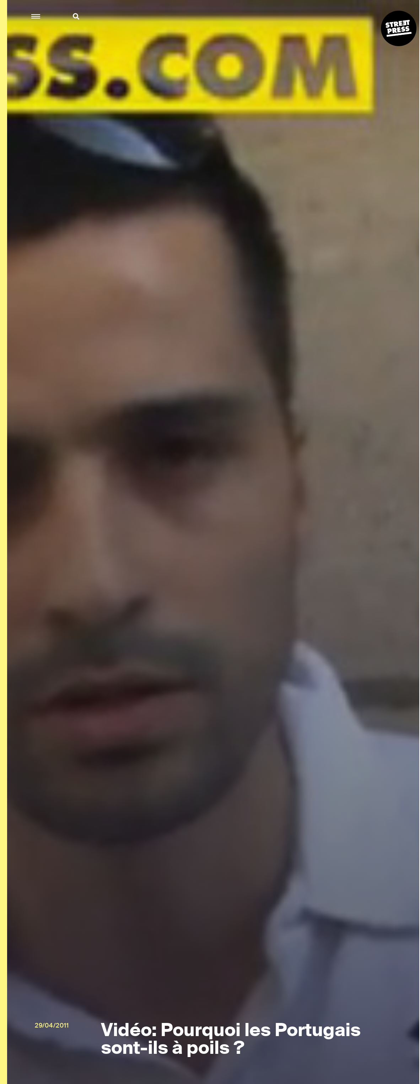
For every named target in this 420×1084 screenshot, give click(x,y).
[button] (36, 16)
